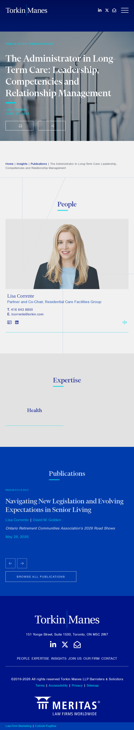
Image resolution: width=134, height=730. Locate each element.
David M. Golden (47, 521)
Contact (109, 658)
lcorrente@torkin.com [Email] (27, 316)
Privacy (77, 685)
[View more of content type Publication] (16, 44)
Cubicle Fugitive (45, 726)
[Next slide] (22, 565)
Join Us (75, 658)
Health (34, 411)
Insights (22, 164)
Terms (40, 685)
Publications (39, 164)
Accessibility (58, 685)
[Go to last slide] (10, 565)
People (23, 658)
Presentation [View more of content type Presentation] (42, 44)
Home (9, 164)
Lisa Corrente (15, 109)
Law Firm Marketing (18, 726)
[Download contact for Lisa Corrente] (9, 324)
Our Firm (91, 658)
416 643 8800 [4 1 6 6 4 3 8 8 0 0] (22, 312)
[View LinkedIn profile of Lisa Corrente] (16, 324)
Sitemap (93, 685)
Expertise (40, 658)
